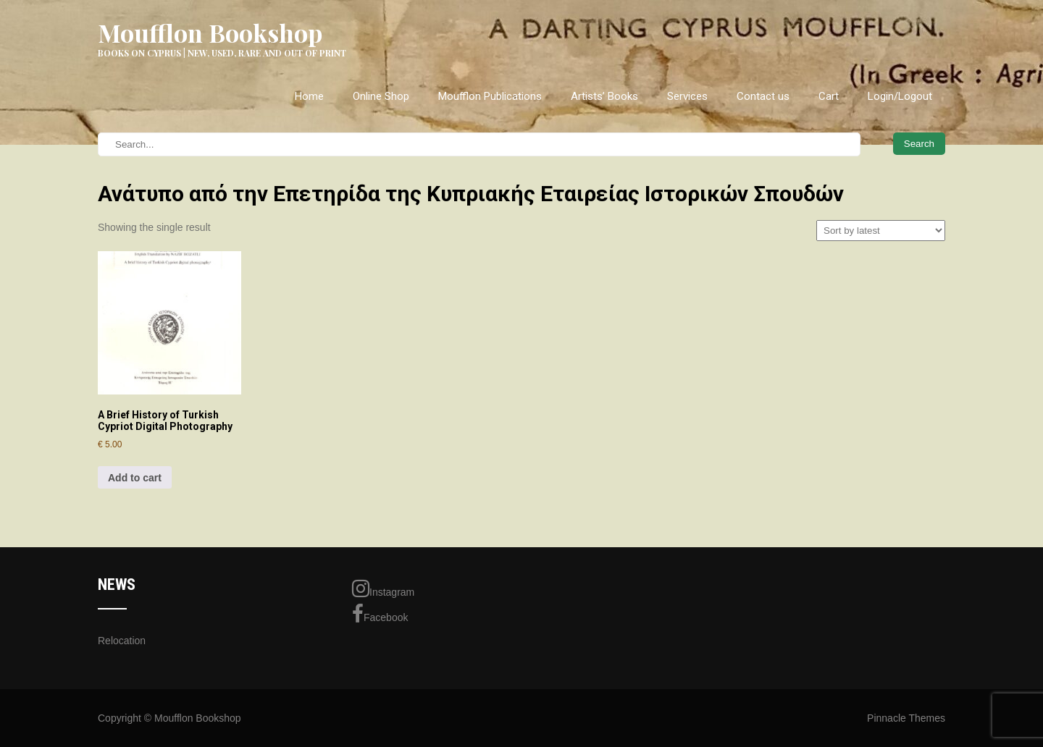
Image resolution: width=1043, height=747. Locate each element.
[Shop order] (880, 230)
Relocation (122, 640)
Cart (828, 96)
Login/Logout (900, 96)
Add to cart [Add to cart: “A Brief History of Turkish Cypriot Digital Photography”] (135, 478)
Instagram (383, 588)
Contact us (763, 96)
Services (687, 96)
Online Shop (381, 96)
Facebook (380, 614)
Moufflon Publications (490, 96)
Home (309, 96)
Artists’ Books (604, 96)
